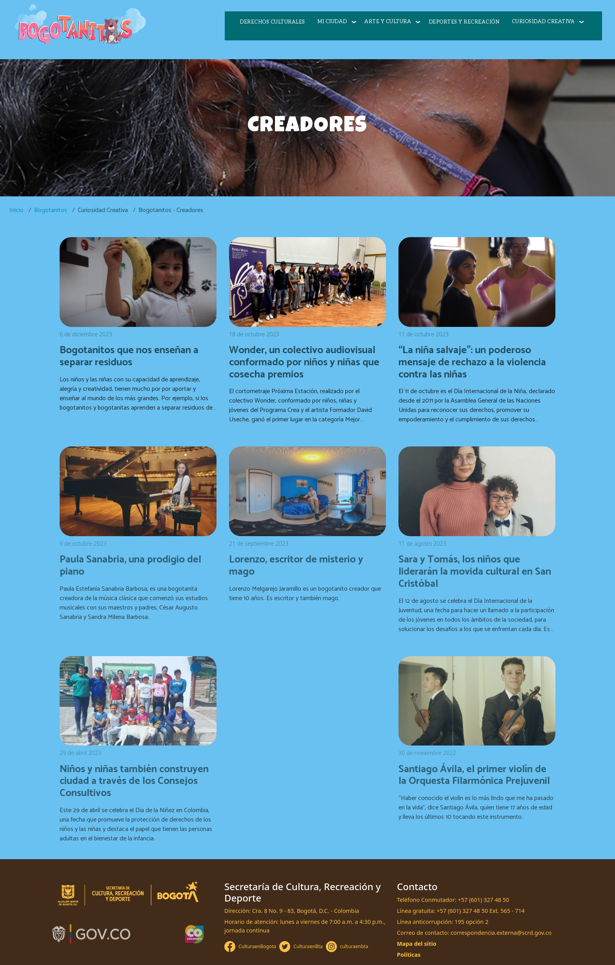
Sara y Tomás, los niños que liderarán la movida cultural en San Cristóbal (474, 571)
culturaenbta (354, 946)
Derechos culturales (272, 22)
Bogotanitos (50, 210)
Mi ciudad (332, 21)
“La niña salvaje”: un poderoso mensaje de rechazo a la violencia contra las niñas (472, 362)
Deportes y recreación (464, 22)
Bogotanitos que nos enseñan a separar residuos (129, 356)
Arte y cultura (387, 21)
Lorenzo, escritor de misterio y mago (296, 565)
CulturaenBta (307, 946)
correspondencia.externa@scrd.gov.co (501, 932)
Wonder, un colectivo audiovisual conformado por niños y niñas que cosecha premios (304, 362)
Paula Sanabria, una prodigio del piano (130, 565)
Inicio (16, 210)
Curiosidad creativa (543, 21)
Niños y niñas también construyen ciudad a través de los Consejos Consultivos (134, 781)
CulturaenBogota (257, 946)
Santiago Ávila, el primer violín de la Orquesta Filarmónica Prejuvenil (474, 775)
